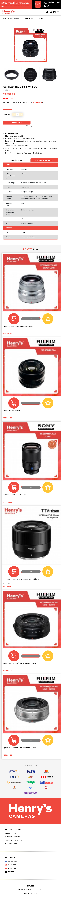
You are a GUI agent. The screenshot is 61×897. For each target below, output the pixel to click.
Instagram (11, 865)
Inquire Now (17, 123)
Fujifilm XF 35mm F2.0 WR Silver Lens (18, 326)
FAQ (41, 889)
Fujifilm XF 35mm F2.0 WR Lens (35, 18)
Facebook (11, 861)
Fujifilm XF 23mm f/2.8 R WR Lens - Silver (19, 748)
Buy (31, 318)
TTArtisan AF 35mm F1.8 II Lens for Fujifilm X (21, 579)
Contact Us (10, 833)
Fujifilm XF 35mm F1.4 (11, 411)
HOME (5, 18)
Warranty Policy (13, 837)
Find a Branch (24, 889)
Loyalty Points (30, 893)
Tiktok (9, 872)
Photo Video (14, 18)
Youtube (10, 868)
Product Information (44, 160)
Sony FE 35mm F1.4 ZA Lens (14, 495)
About (35, 889)
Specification (16, 160)
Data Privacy (11, 844)
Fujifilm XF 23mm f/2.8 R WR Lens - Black (19, 663)
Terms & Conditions (14, 840)
